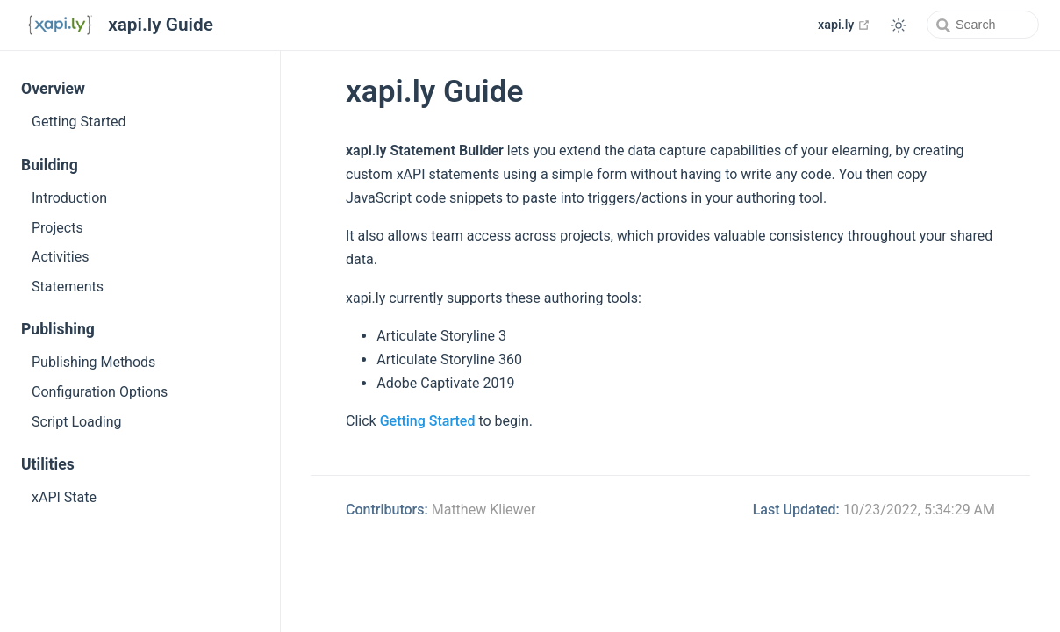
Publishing (58, 329)
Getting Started (79, 121)
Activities (60, 256)
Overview (53, 88)
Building (49, 165)
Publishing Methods (93, 362)
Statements (68, 286)
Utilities (48, 464)
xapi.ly (844, 24)
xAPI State (64, 497)
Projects (57, 227)
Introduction (69, 198)
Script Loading (77, 421)
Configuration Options (100, 392)
